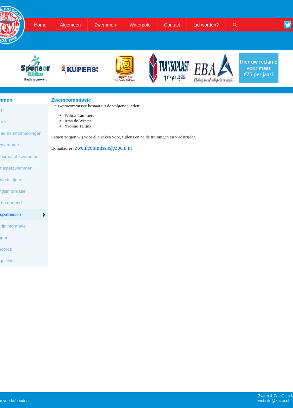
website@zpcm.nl (273, 400)
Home (40, 24)
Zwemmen (105, 24)
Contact (172, 24)
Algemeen (70, 24)
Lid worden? (206, 24)
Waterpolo (140, 24)
